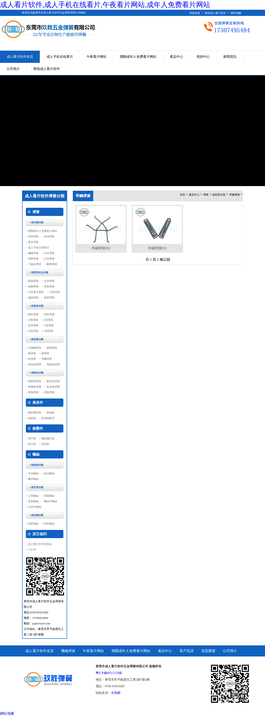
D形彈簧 (33, 319)
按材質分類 (218, 194)
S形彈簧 (48, 331)
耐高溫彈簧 (53, 381)
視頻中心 (203, 56)
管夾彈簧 (33, 236)
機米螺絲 (33, 479)
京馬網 (115, 693)
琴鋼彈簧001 (157, 248)
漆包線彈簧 (34, 364)
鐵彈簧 (32, 353)
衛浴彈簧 (49, 236)
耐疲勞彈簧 (34, 381)
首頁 (182, 194)
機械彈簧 (33, 253)
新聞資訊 (230, 56)
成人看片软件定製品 (40, 544)
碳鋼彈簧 (52, 347)
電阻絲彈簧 (53, 364)
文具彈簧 (49, 258)
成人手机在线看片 (60, 56)
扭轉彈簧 (33, 286)
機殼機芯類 (48, 438)
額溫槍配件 (48, 418)
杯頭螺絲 (49, 473)
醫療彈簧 (52, 264)
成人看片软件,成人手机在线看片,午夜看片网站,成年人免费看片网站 (105, 5)
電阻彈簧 (49, 392)
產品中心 (176, 56)
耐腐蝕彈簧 (34, 386)
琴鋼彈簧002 (101, 248)
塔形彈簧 (49, 314)
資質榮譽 (208, 651)
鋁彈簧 (32, 358)
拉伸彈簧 (49, 281)
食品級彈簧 (53, 386)
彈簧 (205, 194)
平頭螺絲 (33, 473)
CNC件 (32, 549)
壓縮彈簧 (33, 281)
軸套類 (32, 418)
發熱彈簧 (33, 392)
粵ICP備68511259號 (109, 673)
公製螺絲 (33, 495)
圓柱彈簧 (33, 314)
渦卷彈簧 (49, 286)
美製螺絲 (33, 501)
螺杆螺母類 (34, 412)
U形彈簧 (48, 319)
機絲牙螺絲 (50, 501)
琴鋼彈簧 (46, 358)
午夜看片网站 (96, 56)
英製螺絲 (49, 495)
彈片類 (32, 438)
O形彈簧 (49, 325)
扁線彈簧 (33, 297)
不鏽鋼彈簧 (34, 347)
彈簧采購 (194, 13)
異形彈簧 (49, 297)
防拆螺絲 (49, 523)
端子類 (32, 444)
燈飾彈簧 (33, 258)
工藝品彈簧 (34, 264)
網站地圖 (236, 13)
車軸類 (51, 412)
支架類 (45, 444)
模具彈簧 (33, 242)
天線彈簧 (54, 292)
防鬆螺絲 (33, 523)
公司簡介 (13, 69)
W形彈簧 (33, 331)
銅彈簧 (45, 353)
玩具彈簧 (49, 253)
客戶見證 (187, 651)
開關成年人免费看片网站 (138, 56)
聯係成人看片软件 (215, 13)
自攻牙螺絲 (34, 506)
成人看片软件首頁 (20, 56)
